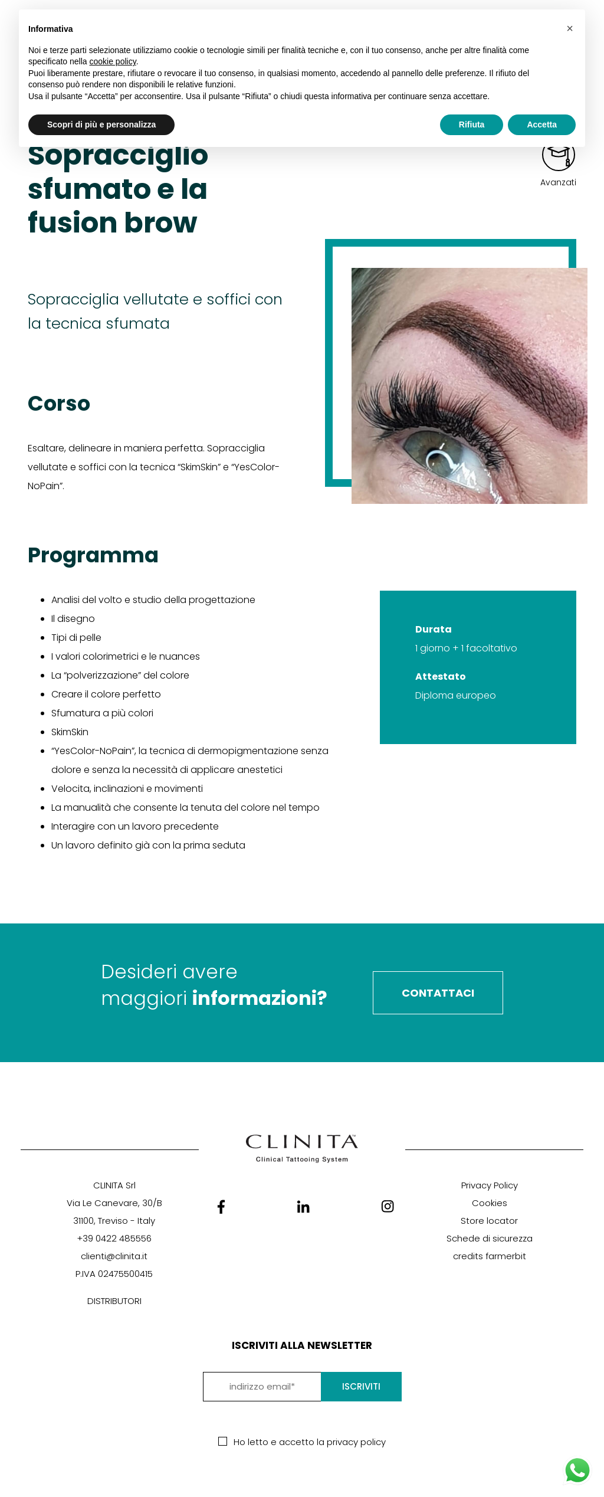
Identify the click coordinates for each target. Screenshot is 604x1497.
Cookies (489, 1203)
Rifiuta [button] (472, 124)
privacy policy (356, 1442)
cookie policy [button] (113, 61)
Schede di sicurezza (490, 1238)
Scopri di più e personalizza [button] (101, 124)
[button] (569, 28)
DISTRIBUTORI (114, 1301)
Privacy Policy (489, 1185)
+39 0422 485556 (114, 1238)
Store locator (489, 1220)
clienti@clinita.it (114, 1256)
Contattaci (438, 992)
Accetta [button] (542, 124)
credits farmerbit (489, 1256)
